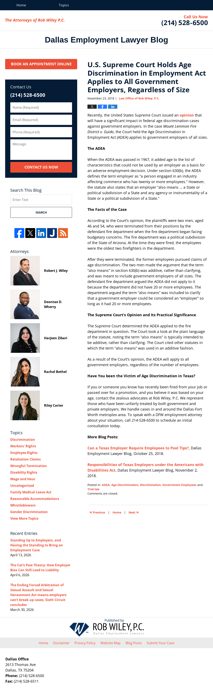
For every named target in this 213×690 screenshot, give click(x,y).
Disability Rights (23, 472)
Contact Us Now (41, 167)
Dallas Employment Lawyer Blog (34, 20)
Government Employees (179, 485)
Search (41, 212)
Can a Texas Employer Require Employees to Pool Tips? (138, 447)
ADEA (106, 485)
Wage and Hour (22, 479)
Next (134, 512)
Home (21, 5)
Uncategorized (22, 485)
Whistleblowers (23, 505)
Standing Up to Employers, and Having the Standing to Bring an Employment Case (36, 545)
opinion (187, 115)
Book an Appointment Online (41, 63)
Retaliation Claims (25, 459)
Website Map (110, 643)
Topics (64, 5)
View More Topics (24, 518)
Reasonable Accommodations (34, 498)
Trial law (93, 489)
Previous (97, 512)
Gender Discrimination (29, 512)
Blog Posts (134, 643)
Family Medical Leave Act (30, 492)
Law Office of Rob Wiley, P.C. (185, 20)
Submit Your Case (160, 643)
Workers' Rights (23, 446)
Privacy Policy (84, 643)
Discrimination (150, 485)
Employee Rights (23, 452)
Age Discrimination (124, 485)
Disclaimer (61, 643)
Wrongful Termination (28, 466)
